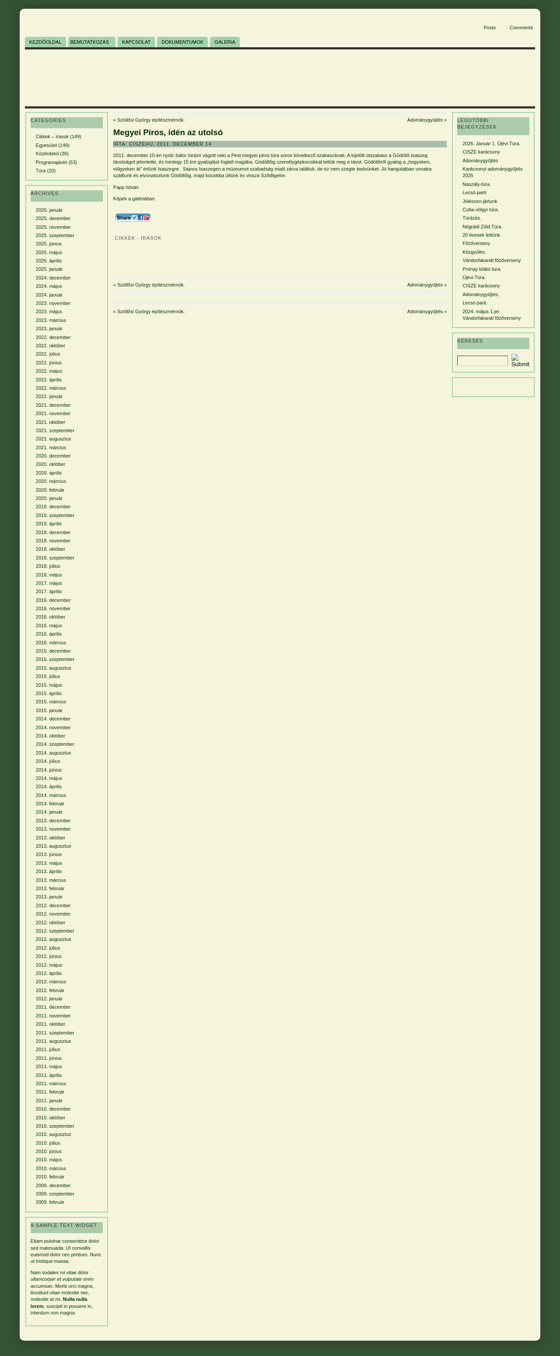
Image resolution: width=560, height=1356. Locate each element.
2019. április (49, 523)
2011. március (51, 1083)
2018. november (53, 540)
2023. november (53, 303)
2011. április (49, 1075)
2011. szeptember (55, 1032)
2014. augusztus (53, 752)
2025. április (49, 260)
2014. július (48, 761)
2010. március (51, 1168)
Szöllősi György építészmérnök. (151, 119)
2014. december (53, 718)
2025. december (53, 218)
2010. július (48, 1143)
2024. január (49, 294)
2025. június (49, 243)
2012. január (49, 998)
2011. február (50, 1091)
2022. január (49, 396)
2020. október (50, 464)
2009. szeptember (55, 1193)
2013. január (49, 896)
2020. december (53, 455)
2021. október (50, 422)
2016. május (49, 625)
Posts (489, 27)
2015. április (49, 693)
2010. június (49, 1151)
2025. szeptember (55, 235)
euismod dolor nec (50, 1254)
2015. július (48, 676)
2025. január (49, 269)
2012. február (50, 990)
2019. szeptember (55, 515)
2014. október (50, 735)
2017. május (49, 583)
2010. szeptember (55, 1126)
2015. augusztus (53, 668)
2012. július (48, 948)
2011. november (53, 1015)
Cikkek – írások (52, 136)
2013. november (53, 829)
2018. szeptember (55, 557)
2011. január (49, 1100)
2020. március (51, 481)
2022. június (49, 362)
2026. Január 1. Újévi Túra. (491, 143)
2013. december (53, 820)
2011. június (49, 1058)
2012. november (53, 913)
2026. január (49, 210)
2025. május (49, 252)
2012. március (51, 981)
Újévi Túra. (474, 277)
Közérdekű (47, 153)
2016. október (50, 616)
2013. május (49, 863)
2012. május (49, 965)
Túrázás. (471, 217)
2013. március (51, 880)
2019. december (53, 506)
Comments (521, 27)
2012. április (49, 973)
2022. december (53, 337)
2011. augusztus (53, 1041)
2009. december (53, 1185)
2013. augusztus (53, 846)
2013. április (49, 871)
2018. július (48, 566)
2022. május (49, 371)
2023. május (49, 311)
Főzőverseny (476, 243)
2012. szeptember (55, 930)
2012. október (50, 922)
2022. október (50, 345)
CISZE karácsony (481, 151)
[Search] (482, 361)
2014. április (49, 786)
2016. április (49, 633)
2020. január (49, 498)
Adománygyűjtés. (480, 294)
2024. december (53, 277)
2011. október (50, 1024)
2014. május (49, 778)
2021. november (53, 413)
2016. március (51, 642)
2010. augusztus (53, 1134)
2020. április (49, 472)
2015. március (51, 701)
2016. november (53, 608)
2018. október (50, 549)
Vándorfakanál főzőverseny (491, 260)
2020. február (50, 490)
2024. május (49, 286)
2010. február (50, 1176)
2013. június (49, 854)
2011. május (49, 1066)
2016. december (53, 600)
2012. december (53, 905)
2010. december (53, 1108)
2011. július (48, 1049)
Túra (41, 170)
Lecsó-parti (474, 192)
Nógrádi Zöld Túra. (482, 226)
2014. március (51, 795)
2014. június (49, 769)
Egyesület (46, 145)
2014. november (53, 727)
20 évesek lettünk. (481, 235)
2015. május (49, 685)
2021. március (51, 447)
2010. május (49, 1159)
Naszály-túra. (476, 184)
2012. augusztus (53, 939)
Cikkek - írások (138, 238)
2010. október (50, 1117)
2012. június (49, 956)
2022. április (49, 379)
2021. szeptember (55, 430)
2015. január (49, 710)
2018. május (49, 574)
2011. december (53, 1007)
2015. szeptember (55, 659)
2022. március (51, 388)
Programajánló (51, 162)
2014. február (50, 803)
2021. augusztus (53, 438)
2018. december (53, 532)
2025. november (53, 227)
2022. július (48, 353)
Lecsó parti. (474, 302)
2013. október (50, 837)
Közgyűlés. (474, 252)
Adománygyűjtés (425, 119)
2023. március (51, 320)
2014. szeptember (55, 744)
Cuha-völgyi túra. (480, 209)
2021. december (53, 405)
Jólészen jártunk (479, 201)
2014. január (49, 811)
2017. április (49, 591)
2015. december (53, 651)
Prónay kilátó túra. (481, 269)
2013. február (50, 888)
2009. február (50, 1202)
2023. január (49, 328)
